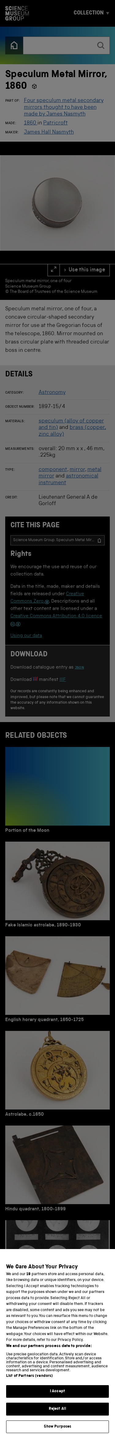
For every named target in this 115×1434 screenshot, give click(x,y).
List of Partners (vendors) (29, 1383)
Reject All (57, 1416)
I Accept (57, 1399)
